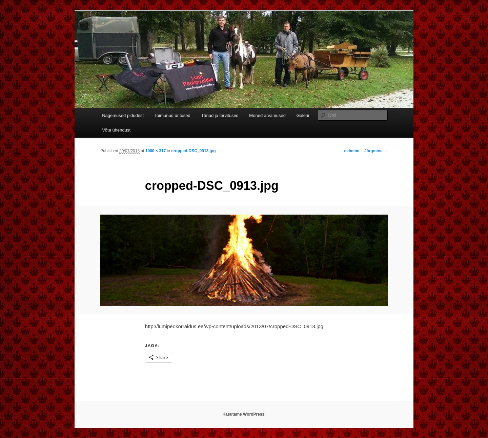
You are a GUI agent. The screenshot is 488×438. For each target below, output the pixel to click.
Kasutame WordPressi (243, 414)
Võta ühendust (116, 130)
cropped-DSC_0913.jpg (193, 150)
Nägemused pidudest (123, 115)
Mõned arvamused (267, 115)
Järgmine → (376, 150)
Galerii (303, 115)
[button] (244, 260)
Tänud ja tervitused (220, 115)
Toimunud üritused (172, 115)
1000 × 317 (155, 150)
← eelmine (349, 150)
